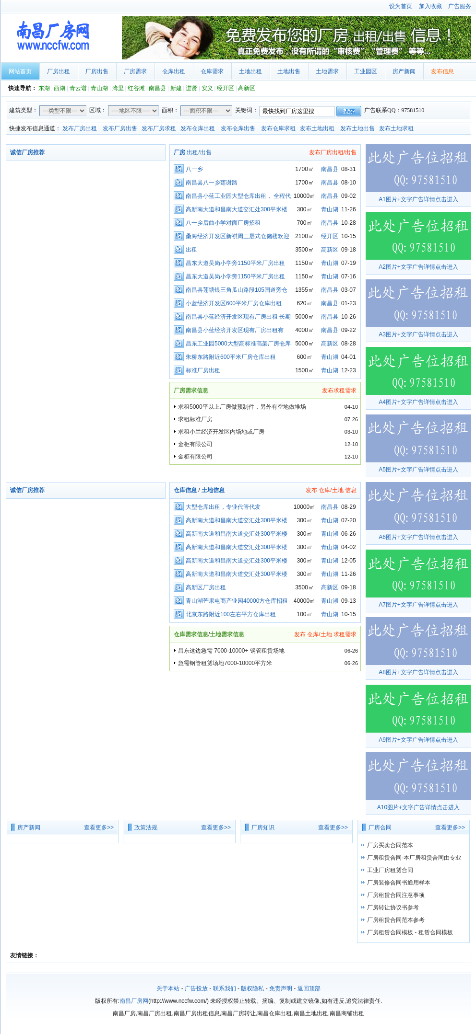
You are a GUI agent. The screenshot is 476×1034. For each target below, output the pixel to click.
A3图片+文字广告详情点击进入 (418, 334)
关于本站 (167, 988)
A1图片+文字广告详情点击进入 (418, 199)
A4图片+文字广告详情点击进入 (418, 402)
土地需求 (327, 71)
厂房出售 (96, 71)
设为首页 (400, 6)
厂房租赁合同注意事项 (396, 895)
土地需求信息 (227, 634)
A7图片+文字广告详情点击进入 (418, 604)
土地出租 (250, 71)
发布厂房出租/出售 (333, 152)
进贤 (191, 88)
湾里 (118, 88)
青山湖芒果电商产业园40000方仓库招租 (237, 600)
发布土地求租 (396, 128)
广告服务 (459, 6)
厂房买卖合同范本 (390, 845)
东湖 (44, 88)
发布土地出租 (317, 128)
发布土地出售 (357, 128)
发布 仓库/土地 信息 (331, 490)
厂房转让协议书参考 (393, 907)
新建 (176, 88)
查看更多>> (99, 827)
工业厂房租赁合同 (390, 870)
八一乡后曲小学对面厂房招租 (223, 222)
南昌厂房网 (60, 38)
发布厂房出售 (120, 128)
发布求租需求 (339, 390)
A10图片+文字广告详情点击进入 (418, 807)
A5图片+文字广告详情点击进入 (418, 469)
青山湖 (99, 88)
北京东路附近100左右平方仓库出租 (231, 614)
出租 (191, 249)
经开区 (225, 88)
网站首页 (20, 71)
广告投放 (196, 988)
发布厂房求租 (159, 128)
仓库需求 (212, 71)
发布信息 (442, 71)
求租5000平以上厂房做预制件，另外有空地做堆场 (242, 406)
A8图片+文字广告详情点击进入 (418, 672)
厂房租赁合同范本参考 (396, 920)
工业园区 (365, 71)
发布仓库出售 (238, 128)
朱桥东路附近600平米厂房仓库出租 (231, 357)
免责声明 (280, 988)
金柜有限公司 (195, 444)
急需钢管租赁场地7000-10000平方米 (225, 663)
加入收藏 (430, 6)
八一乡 (194, 169)
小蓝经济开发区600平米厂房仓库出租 (234, 303)
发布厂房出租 (79, 128)
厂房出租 (58, 71)
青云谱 (78, 88)
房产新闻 (404, 71)
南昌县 (157, 88)
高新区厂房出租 (206, 587)
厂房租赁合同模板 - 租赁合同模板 (410, 932)
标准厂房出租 (203, 370)
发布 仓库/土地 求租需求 (325, 634)
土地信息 (213, 490)
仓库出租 (173, 71)
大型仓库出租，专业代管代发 (223, 507)
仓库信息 (185, 490)
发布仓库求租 (278, 128)
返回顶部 (309, 988)
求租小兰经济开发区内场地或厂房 (221, 431)
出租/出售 (193, 152)
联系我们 (224, 988)
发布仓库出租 (197, 128)
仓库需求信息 (191, 634)
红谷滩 (136, 88)
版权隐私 (252, 988)
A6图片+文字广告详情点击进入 (418, 537)
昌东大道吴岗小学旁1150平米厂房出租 (235, 263)
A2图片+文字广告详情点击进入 (418, 267)
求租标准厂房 (195, 419)
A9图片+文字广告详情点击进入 (418, 739)
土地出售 (288, 71)
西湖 (59, 88)
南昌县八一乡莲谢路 (212, 182)
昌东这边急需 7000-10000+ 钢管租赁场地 (231, 650)
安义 (207, 88)
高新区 (246, 88)
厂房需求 (135, 71)
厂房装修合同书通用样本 (398, 882)
